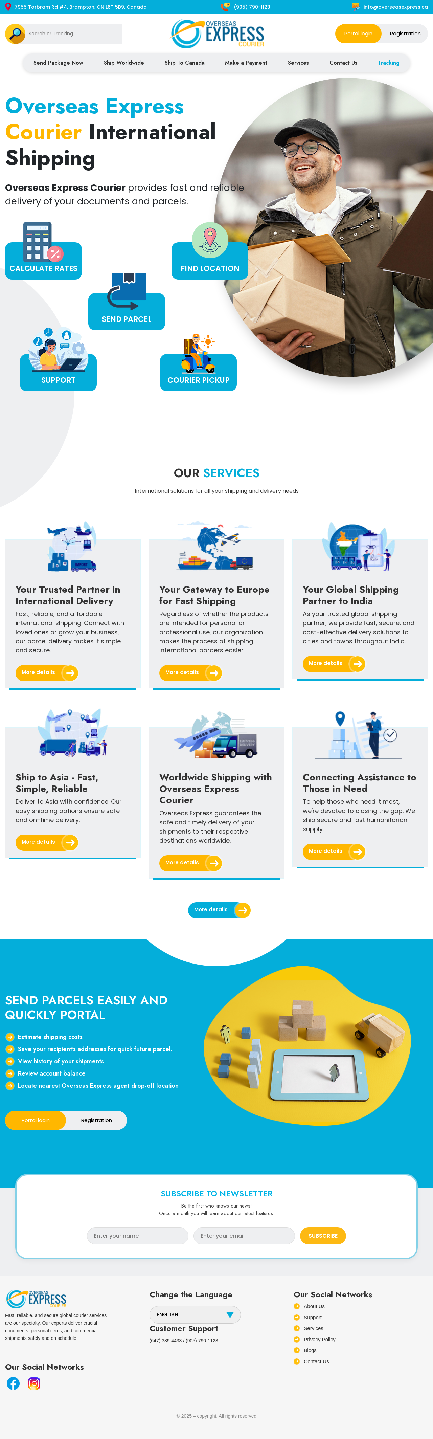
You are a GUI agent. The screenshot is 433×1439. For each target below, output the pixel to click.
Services (298, 63)
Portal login (358, 33)
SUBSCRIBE (323, 1236)
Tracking (389, 63)
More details (47, 673)
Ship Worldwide (124, 63)
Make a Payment (246, 63)
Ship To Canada (185, 63)
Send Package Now (58, 63)
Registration (405, 33)
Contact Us (343, 63)
